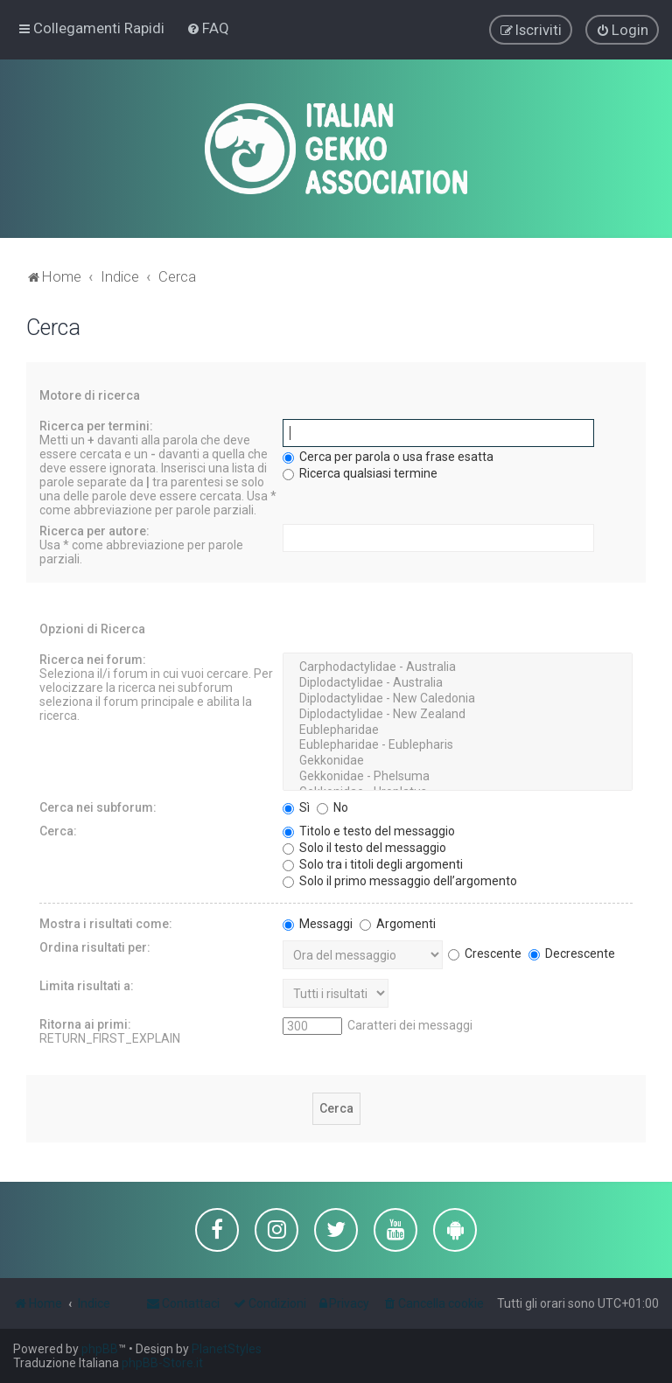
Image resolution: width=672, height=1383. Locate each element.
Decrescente (571, 951)
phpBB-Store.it (162, 1363)
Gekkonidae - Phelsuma (458, 774)
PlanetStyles (227, 1349)
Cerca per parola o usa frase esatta (388, 454)
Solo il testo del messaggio (364, 845)
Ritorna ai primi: (85, 1022)
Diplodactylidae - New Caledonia (458, 696)
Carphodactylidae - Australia (458, 665)
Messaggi (318, 921)
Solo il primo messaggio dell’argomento (400, 878)
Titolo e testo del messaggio (369, 828)
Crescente (485, 951)
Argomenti (398, 921)
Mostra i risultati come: (105, 921)
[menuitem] (208, 27)
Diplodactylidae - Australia (458, 680)
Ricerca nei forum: (92, 657)
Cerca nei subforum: (98, 805)
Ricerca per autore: (94, 528)
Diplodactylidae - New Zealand (458, 712)
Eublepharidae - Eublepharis (458, 743)
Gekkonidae (458, 758)
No (332, 805)
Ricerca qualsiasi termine (360, 471)
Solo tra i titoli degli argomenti (373, 862)
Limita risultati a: (86, 983)
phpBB (99, 1349)
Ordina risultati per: (94, 945)
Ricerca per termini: (96, 423)
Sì (296, 805)
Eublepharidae (458, 728)
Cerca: (58, 828)
